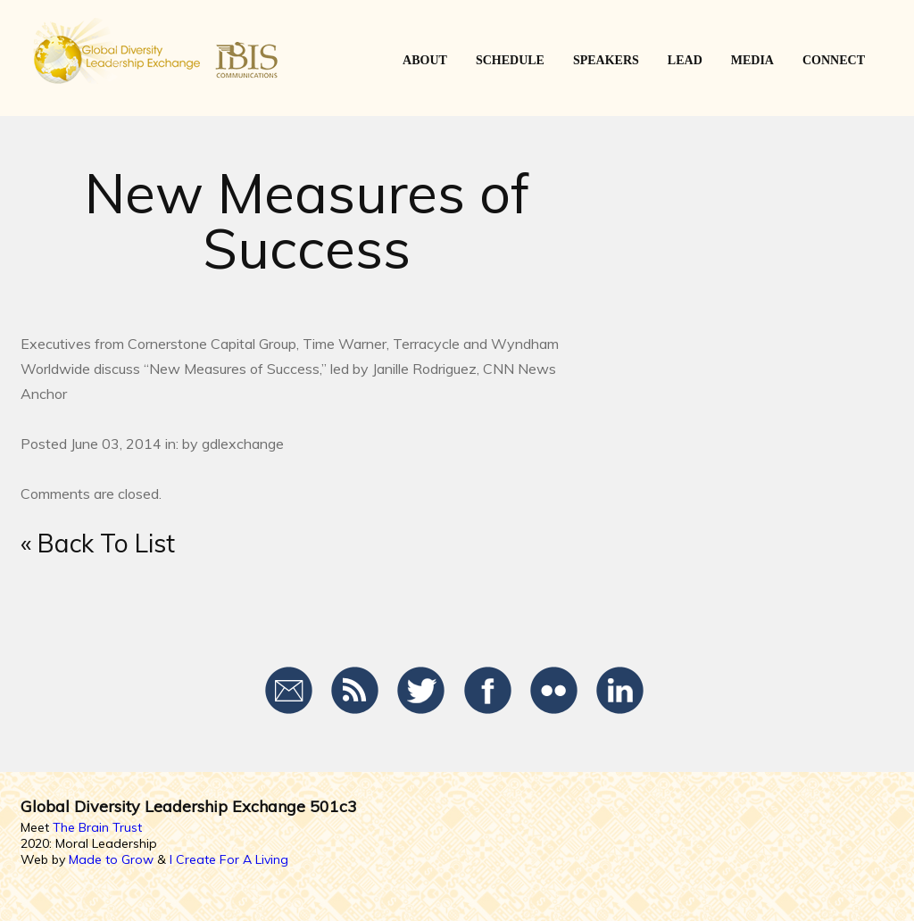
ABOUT (425, 60)
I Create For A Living (229, 859)
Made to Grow (111, 859)
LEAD (685, 60)
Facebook (488, 691)
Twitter (422, 691)
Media (752, 60)
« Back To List (98, 543)
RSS (355, 691)
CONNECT (833, 60)
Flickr (554, 691)
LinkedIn (620, 691)
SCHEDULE (510, 60)
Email (289, 691)
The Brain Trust (97, 827)
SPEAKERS (606, 60)
